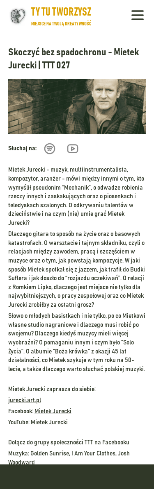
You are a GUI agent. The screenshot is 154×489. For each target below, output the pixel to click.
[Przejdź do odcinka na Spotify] (53, 148)
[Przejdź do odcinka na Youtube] (76, 148)
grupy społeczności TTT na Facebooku (81, 442)
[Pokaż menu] (137, 16)
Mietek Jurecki (52, 411)
